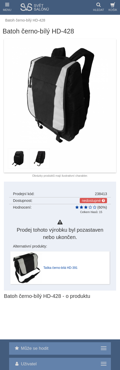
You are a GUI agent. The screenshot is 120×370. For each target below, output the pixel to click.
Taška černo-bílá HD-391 (60, 268)
